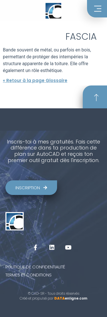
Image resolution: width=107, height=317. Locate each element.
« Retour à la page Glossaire (35, 80)
